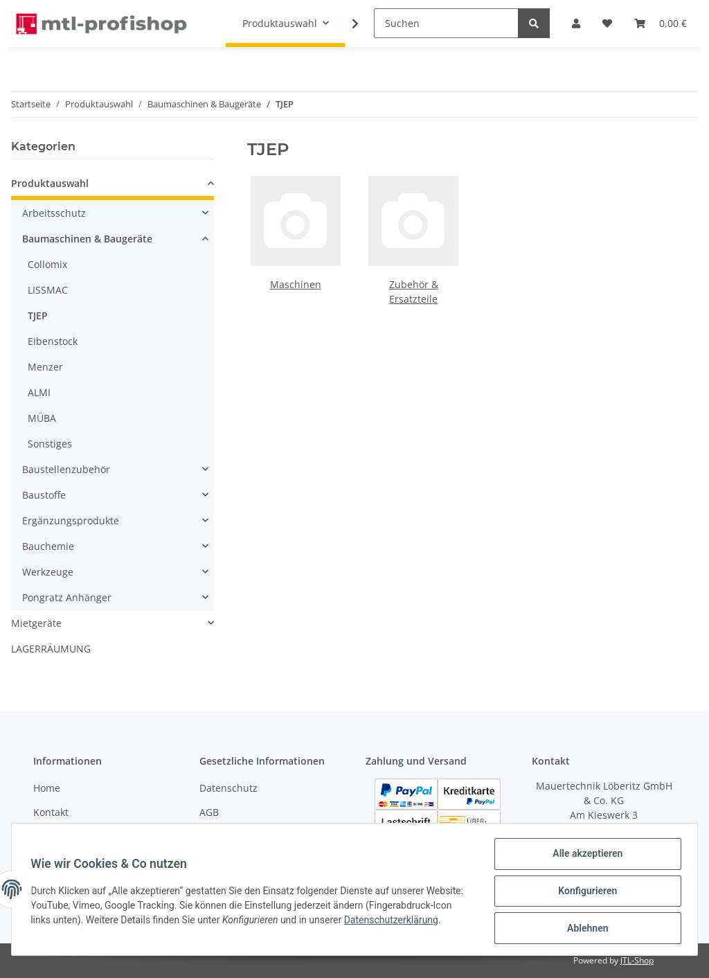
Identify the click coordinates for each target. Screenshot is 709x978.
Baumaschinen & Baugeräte (87, 238)
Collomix (47, 264)
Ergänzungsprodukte (70, 520)
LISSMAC (48, 289)
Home (46, 787)
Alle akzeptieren (584, 856)
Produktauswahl (50, 183)
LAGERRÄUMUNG (51, 648)
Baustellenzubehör (66, 469)
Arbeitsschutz (54, 213)
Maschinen (295, 284)
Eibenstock (53, 341)
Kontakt (51, 812)
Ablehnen (584, 928)
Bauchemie (48, 546)
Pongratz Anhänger (66, 597)
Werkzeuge (47, 571)
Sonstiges (50, 443)
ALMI (39, 392)
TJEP (38, 315)
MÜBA (42, 418)
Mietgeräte (36, 623)
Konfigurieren (584, 892)
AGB (209, 812)
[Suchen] (446, 23)
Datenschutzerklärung (81, 929)
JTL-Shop (637, 960)
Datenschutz (228, 787)
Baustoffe (44, 494)
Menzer (45, 366)
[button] (112, 185)
